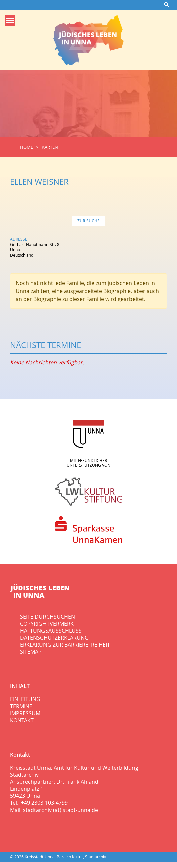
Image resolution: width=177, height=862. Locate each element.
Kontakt (22, 720)
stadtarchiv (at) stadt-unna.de (60, 810)
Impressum (25, 713)
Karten (50, 147)
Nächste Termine (45, 345)
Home (26, 147)
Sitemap (31, 651)
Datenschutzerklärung (54, 637)
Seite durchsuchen (47, 616)
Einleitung (25, 699)
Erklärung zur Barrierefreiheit (65, 644)
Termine (21, 706)
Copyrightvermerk (47, 623)
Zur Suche (88, 221)
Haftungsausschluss (51, 630)
